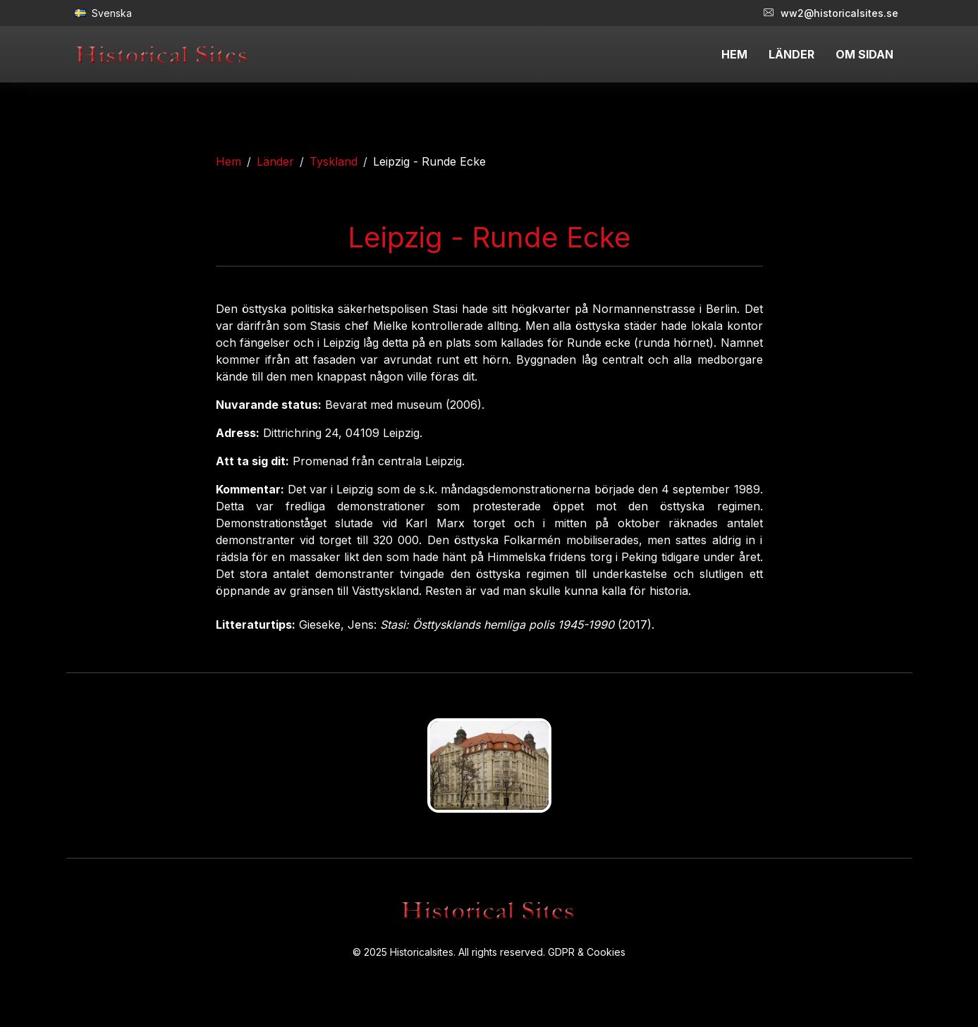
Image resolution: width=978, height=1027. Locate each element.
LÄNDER (791, 54)
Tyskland (333, 161)
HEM (734, 54)
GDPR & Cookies (586, 952)
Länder (275, 161)
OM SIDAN (864, 54)
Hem (228, 161)
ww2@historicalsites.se (831, 13)
